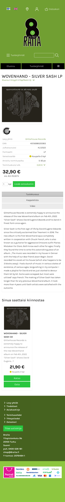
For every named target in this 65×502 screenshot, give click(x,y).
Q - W (32, 80)
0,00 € (41, 165)
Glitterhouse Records (35, 139)
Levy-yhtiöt (10, 403)
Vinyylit (14, 80)
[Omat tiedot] (37, 9)
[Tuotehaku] (44, 55)
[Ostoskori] (52, 9)
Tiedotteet (10, 406)
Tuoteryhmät (37, 66)
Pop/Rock (23, 80)
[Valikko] (58, 66)
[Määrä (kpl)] (5, 184)
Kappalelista (32, 200)
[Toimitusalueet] (27, 9)
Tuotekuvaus (32, 194)
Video (32, 206)
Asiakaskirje (11, 409)
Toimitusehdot (12, 415)
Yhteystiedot (11, 418)
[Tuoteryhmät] (15, 55)
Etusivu (11, 66)
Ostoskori (10, 422)
